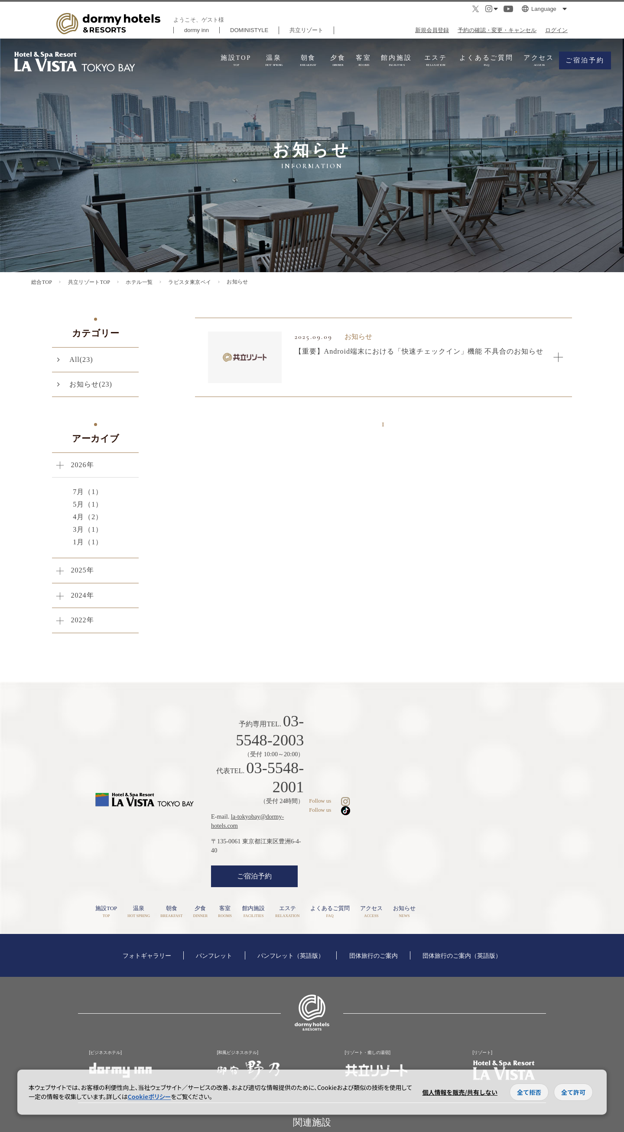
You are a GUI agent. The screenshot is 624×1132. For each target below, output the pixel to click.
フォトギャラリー (147, 903)
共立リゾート (306, 30)
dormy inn (196, 30)
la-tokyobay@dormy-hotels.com (344, 778)
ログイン (556, 30)
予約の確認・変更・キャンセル (497, 30)
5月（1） (88, 504)
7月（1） (88, 491)
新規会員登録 (432, 30)
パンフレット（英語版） (290, 903)
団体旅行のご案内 (373, 903)
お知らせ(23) (90, 384)
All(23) (81, 359)
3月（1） (88, 529)
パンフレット (214, 903)
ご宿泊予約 (327, 820)
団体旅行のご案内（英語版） (461, 903)
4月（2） (88, 516)
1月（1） (88, 542)
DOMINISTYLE (249, 30)
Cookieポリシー (149, 1096)
